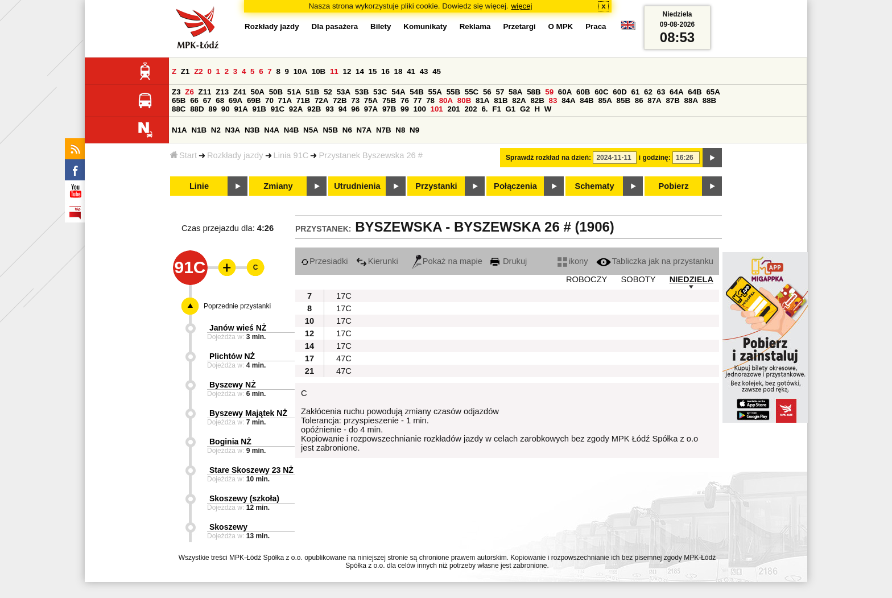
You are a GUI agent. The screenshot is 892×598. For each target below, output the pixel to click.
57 (499, 92)
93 (329, 109)
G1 (511, 109)
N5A (311, 130)
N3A (233, 130)
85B (623, 100)
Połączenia (515, 186)
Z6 (189, 92)
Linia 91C (291, 155)
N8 (400, 130)
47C (344, 358)
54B (416, 92)
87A (654, 100)
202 (470, 109)
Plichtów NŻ (232, 356)
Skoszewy (228, 526)
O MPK (560, 26)
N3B (252, 130)
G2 (525, 109)
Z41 (239, 92)
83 (553, 100)
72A (321, 100)
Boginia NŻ (230, 441)
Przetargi (519, 26)
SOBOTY (638, 279)
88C (178, 109)
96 (355, 109)
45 (436, 71)
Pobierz (674, 186)
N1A (179, 130)
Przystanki (436, 186)
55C (471, 92)
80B (464, 100)
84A (568, 100)
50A (258, 92)
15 (373, 71)
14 (360, 71)
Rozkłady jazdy (235, 155)
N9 (414, 130)
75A (371, 100)
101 (437, 109)
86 (639, 100)
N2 (216, 130)
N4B (291, 130)
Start (183, 155)
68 (220, 100)
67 (207, 100)
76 (404, 100)
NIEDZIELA (691, 279)
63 (661, 92)
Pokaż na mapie (447, 261)
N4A (271, 130)
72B (339, 100)
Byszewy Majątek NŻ (248, 413)
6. (484, 109)
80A (446, 100)
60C (601, 92)
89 (212, 109)
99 (404, 109)
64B (694, 92)
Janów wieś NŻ (237, 327)
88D (197, 109)
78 (430, 100)
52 (328, 92)
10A (300, 71)
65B (178, 100)
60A (565, 92)
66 (194, 100)
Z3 (176, 92)
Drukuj (508, 261)
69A (235, 100)
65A (713, 92)
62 (648, 92)
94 (342, 109)
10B (318, 71)
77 (418, 100)
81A (482, 100)
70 (269, 100)
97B (389, 109)
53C (380, 92)
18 (398, 71)
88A (691, 100)
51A (294, 92)
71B (303, 100)
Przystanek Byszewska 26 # (370, 155)
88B (709, 100)
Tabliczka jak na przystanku (654, 261)
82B (537, 100)
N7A (364, 130)
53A (343, 92)
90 (225, 109)
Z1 (185, 71)
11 (334, 71)
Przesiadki (324, 261)
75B (389, 100)
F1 (496, 109)
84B (586, 100)
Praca (595, 26)
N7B (383, 130)
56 (487, 92)
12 (346, 71)
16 (385, 71)
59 (549, 92)
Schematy (594, 186)
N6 (347, 130)
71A (285, 100)
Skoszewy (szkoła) (244, 498)
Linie (199, 186)
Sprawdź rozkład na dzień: (548, 158)
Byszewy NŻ (232, 384)
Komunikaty (425, 26)
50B (276, 92)
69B (254, 100)
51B (312, 92)
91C (277, 109)
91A (240, 109)
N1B (199, 130)
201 (454, 109)
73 (355, 100)
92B (314, 109)
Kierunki (377, 261)
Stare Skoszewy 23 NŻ (251, 470)
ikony (573, 261)
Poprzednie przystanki (237, 306)
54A (398, 92)
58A (515, 92)
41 (411, 71)
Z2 (198, 71)
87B (672, 100)
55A (434, 92)
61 (635, 92)
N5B (330, 130)
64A (676, 92)
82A (519, 100)
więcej (521, 6)
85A (605, 100)
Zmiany (277, 186)
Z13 (222, 92)
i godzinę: (655, 158)
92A (296, 109)
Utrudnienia (357, 186)
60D (619, 92)
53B (362, 92)
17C (344, 295)
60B (583, 92)
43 (424, 71)
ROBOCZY (586, 279)
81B (500, 100)
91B (259, 109)
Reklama (475, 26)
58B (533, 92)
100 (420, 109)
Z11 (205, 92)
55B (453, 92)
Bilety (380, 26)
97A (371, 109)
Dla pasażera (335, 26)
